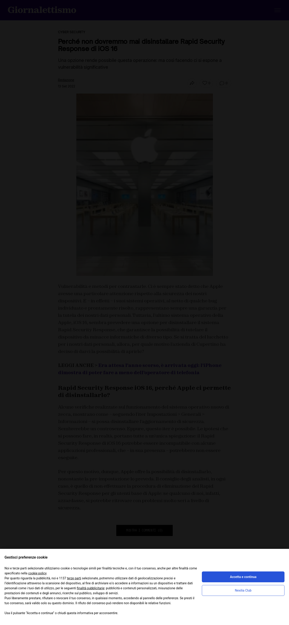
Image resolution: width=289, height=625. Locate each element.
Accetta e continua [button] (243, 577)
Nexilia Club (243, 590)
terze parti (74, 578)
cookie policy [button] (37, 573)
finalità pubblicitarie (90, 588)
